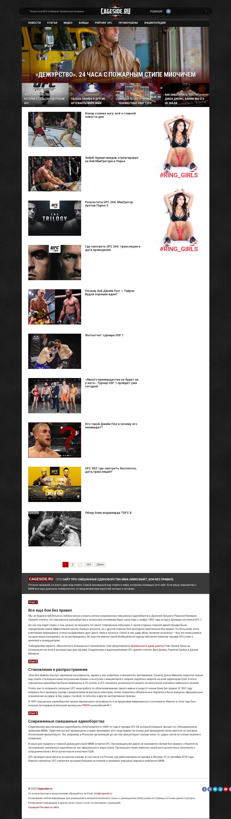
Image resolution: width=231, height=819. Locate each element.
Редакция (156, 11)
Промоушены (128, 22)
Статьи (52, 22)
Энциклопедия (155, 22)
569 (88, 564)
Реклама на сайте (49, 807)
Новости (34, 22)
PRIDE (86, 705)
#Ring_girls (179, 175)
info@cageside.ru (103, 794)
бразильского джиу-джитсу (147, 646)
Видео (68, 22)
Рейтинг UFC (103, 22)
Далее (100, 564)
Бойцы (83, 22)
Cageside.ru (44, 788)
